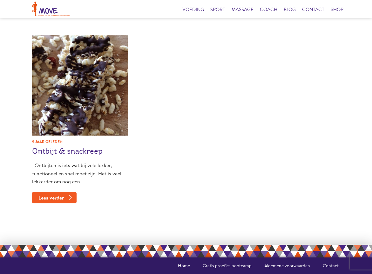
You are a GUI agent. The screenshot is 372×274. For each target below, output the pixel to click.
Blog (290, 9)
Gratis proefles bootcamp (227, 266)
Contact (313, 9)
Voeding (193, 9)
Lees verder (51, 197)
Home (184, 266)
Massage (243, 9)
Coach (268, 9)
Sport (217, 9)
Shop (337, 9)
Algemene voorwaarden (287, 266)
